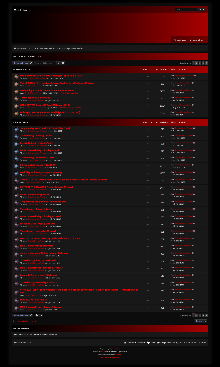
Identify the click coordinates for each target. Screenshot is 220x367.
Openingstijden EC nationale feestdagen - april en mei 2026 (51, 75)
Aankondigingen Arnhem (71, 108)
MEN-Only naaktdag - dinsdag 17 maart (40, 216)
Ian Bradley (116, 349)
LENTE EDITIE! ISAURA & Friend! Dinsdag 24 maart (46, 187)
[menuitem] (196, 40)
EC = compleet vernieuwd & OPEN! (38, 165)
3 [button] (199, 63)
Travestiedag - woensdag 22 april (37, 157)
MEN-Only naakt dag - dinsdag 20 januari (41, 307)
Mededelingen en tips (69, 93)
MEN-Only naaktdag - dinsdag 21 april (40, 150)
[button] (206, 63)
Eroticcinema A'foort (37, 115)
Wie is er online (21, 328)
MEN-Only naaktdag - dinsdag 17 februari (41, 268)
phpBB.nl (118, 355)
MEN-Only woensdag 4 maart (35, 194)
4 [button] (203, 63)
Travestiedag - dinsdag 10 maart (37, 209)
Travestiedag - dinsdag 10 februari (38, 260)
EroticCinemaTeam (33, 86)
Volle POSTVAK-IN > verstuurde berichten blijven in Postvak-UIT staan (57, 83)
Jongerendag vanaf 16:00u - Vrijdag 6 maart (43, 201)
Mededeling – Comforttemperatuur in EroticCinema (47, 90)
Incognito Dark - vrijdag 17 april (36, 143)
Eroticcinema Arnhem (37, 78)
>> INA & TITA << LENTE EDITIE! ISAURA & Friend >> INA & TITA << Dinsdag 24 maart (63, 179)
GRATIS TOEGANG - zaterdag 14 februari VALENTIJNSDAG (50, 238)
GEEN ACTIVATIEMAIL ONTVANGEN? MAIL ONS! (45, 105)
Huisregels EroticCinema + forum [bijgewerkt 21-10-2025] (50, 112)
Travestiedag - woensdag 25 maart (38, 231)
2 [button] (196, 63)
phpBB (103, 352)
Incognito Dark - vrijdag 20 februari (38, 275)
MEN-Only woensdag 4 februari (36, 246)
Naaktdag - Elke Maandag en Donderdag (41, 172)
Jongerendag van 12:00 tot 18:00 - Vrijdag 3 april (45, 128)
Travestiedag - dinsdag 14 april (36, 135)
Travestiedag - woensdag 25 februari (39, 282)
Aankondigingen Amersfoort (27, 57)
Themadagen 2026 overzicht (35, 97)
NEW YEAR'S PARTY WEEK (33, 299)
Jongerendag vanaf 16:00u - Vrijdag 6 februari (44, 253)
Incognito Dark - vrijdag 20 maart (37, 223)
